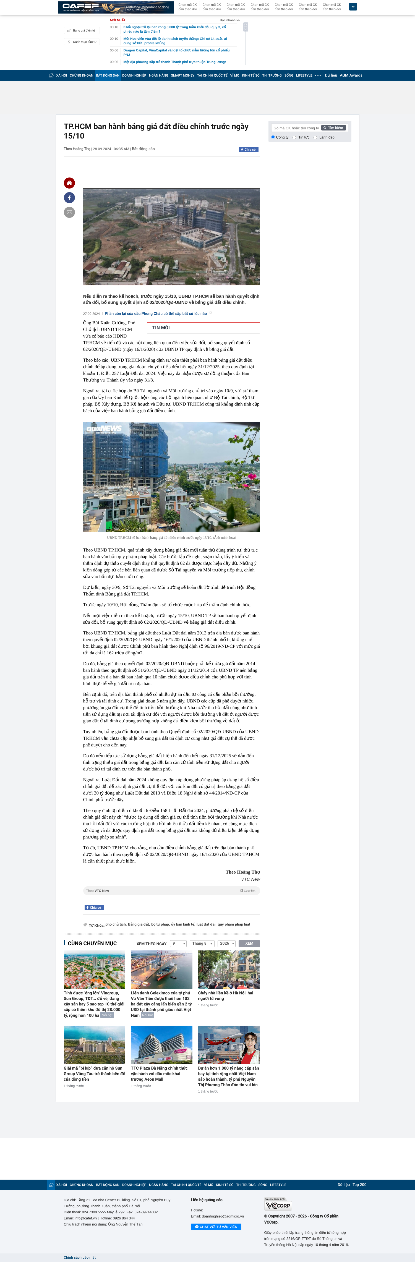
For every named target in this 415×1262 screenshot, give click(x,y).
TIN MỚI (161, 328)
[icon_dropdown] (353, 7)
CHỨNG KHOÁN (81, 75)
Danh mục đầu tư (81, 42)
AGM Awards (351, 75)
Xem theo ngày (151, 944)
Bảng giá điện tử (80, 30)
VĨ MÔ (234, 75)
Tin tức (303, 137)
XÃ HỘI (61, 75)
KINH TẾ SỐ (251, 75)
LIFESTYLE (304, 75)
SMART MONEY (182, 75)
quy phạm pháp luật (234, 925)
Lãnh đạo (326, 137)
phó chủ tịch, (116, 925)
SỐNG (289, 75)
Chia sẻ (250, 149)
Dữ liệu (331, 75)
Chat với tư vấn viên (216, 1227)
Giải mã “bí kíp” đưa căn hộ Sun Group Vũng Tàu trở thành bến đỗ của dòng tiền (95, 1074)
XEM (249, 943)
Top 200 (359, 1185)
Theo (171, 890)
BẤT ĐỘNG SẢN (108, 75)
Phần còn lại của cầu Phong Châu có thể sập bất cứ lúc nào (158, 314)
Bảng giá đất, (139, 925)
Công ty (282, 137)
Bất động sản (143, 149)
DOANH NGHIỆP (134, 75)
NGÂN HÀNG (158, 75)
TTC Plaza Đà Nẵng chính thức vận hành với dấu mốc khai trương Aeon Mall (159, 1074)
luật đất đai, (206, 925)
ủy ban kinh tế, (183, 925)
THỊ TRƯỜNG (272, 75)
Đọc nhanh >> (230, 20)
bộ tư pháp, (160, 925)
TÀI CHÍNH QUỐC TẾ (212, 75)
